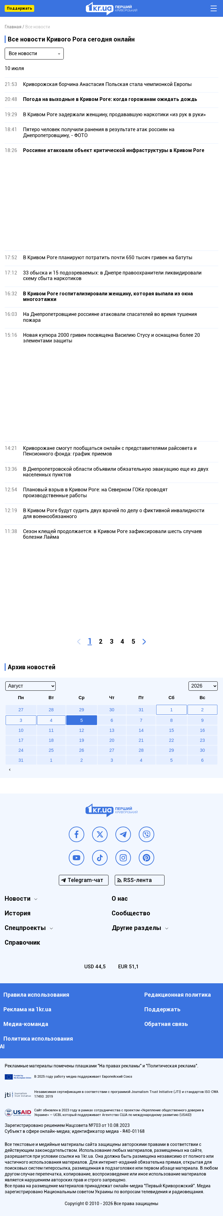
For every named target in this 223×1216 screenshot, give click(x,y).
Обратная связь (166, 1024)
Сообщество (131, 913)
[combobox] (34, 54)
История (17, 913)
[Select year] (203, 686)
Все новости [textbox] (23, 53)
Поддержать (19, 8)
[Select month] (30, 686)
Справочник (22, 942)
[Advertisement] (111, 202)
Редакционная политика (177, 994)
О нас (120, 898)
